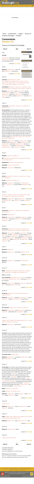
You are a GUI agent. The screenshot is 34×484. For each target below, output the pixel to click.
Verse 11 (4, 268)
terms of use (6, 468)
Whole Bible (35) (26, 72)
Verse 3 (4, 103)
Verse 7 (4, 207)
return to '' (15, 63)
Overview (25, 64)
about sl (17, 470)
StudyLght (8, 2)
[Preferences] (32, 6)
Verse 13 (4, 305)
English (20, 33)
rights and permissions (25, 468)
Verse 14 (4, 317)
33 (5, 49)
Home (4, 33)
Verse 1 (4, 66)
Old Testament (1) (27, 74)
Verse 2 (4, 77)
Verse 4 (4, 153)
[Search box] (25, 56)
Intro (3, 52)
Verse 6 (4, 192)
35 (29, 49)
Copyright (25, 65)
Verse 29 (4, 435)
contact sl (11, 470)
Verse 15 (4, 330)
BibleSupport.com (11, 451)
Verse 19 (4, 413)
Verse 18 (4, 401)
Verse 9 (4, 246)
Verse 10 (4, 258)
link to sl (23, 470)
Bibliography (25, 67)
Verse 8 (4, 226)
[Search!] (30, 56)
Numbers (18, 35)
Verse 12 (4, 290)
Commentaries (12, 33)
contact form (23, 473)
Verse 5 (4, 173)
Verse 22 (4, 426)
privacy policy (13, 468)
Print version (26, 62)
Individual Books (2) (27, 76)
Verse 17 (4, 364)
